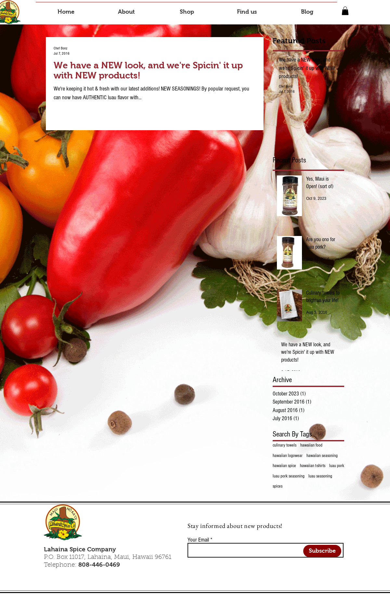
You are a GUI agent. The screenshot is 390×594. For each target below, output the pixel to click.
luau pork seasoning (289, 476)
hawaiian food (311, 445)
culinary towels (284, 445)
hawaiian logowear (288, 455)
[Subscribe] (322, 551)
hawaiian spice (284, 465)
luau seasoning (320, 476)
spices (277, 486)
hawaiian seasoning (322, 455)
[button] (345, 11)
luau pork (336, 465)
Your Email (198, 540)
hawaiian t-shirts (312, 465)
